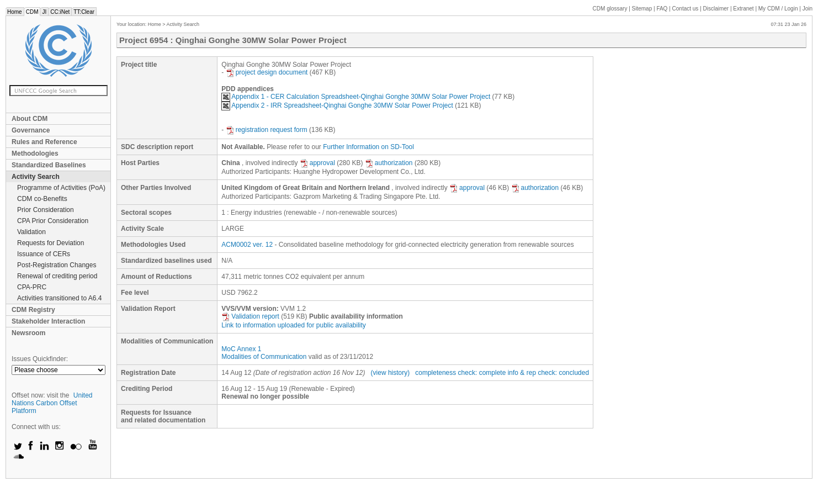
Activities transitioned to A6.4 (59, 298)
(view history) (390, 373)
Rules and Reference (44, 142)
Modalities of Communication (263, 357)
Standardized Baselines (49, 165)
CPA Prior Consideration (52, 221)
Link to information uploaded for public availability (293, 325)
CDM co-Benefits (42, 199)
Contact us (685, 9)
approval (317, 163)
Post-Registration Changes (56, 265)
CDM (32, 12)
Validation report (250, 316)
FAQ (661, 9)
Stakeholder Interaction (48, 321)
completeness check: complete (460, 373)
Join (807, 9)
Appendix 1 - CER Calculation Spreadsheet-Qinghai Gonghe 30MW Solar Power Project (355, 96)
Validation (31, 232)
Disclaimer (716, 9)
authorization (389, 163)
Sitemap (642, 9)
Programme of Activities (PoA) (61, 188)
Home (14, 12)
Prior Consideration (45, 210)
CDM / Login (778, 9)
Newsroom (28, 333)
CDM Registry (33, 310)
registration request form (266, 130)
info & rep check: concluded (548, 373)
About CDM (29, 119)
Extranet (743, 9)
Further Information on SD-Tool (368, 147)
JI (44, 12)
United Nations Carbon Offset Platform (52, 403)
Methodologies (35, 153)
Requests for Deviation (50, 243)
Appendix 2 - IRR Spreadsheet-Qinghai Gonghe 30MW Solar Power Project (337, 105)
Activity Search (36, 177)
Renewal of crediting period (57, 276)
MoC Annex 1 (241, 349)
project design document (267, 72)
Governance (31, 130)
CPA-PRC (31, 287)
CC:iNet (60, 12)
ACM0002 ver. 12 (247, 244)
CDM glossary (610, 9)
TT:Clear (83, 12)
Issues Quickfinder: (40, 359)
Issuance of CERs (43, 254)
